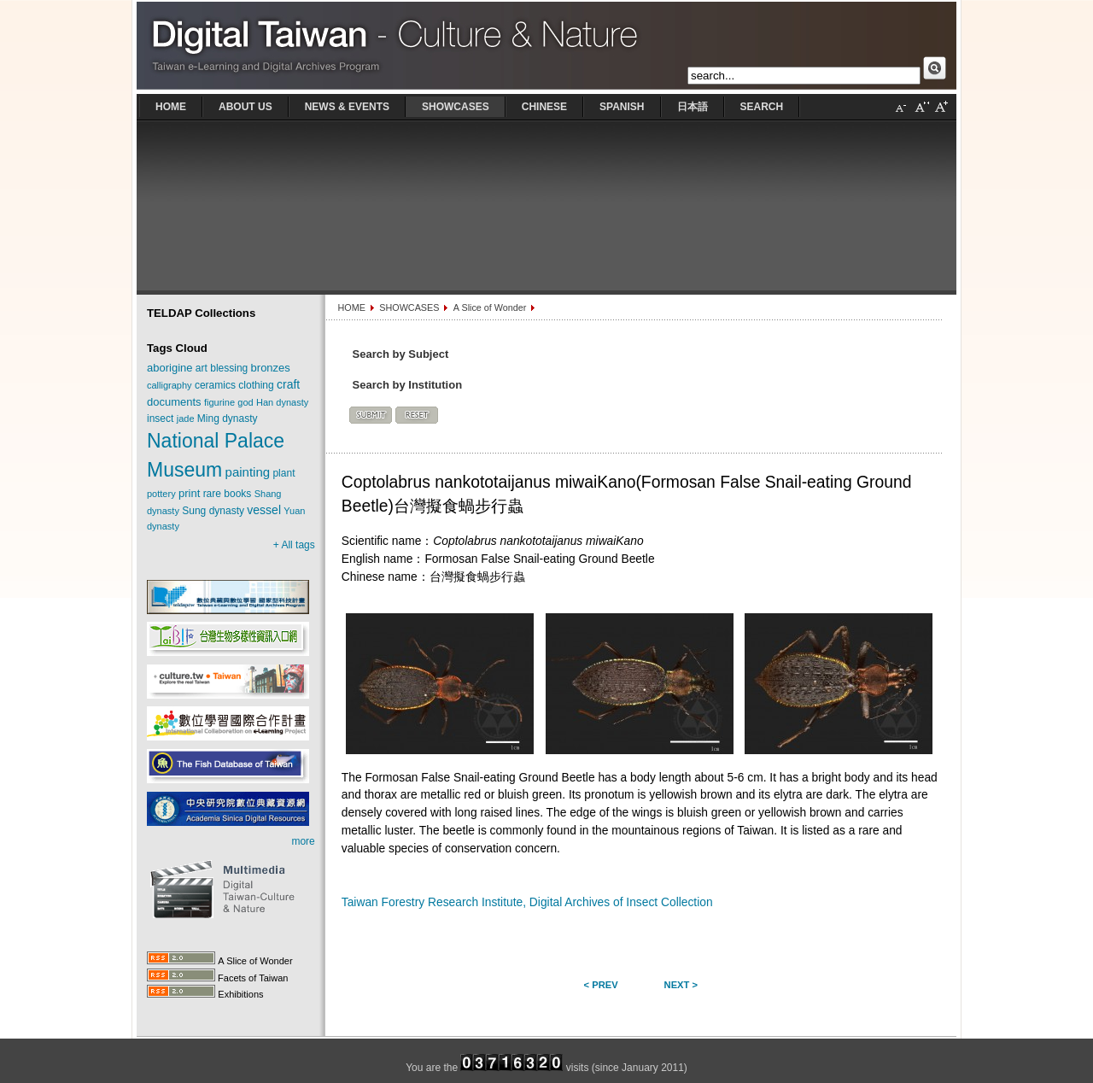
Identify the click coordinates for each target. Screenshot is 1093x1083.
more (302, 841)
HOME (351, 307)
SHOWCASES (409, 307)
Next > (681, 985)
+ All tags (294, 545)
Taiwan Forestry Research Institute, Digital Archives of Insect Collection (527, 902)
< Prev (601, 985)
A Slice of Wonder (490, 307)
